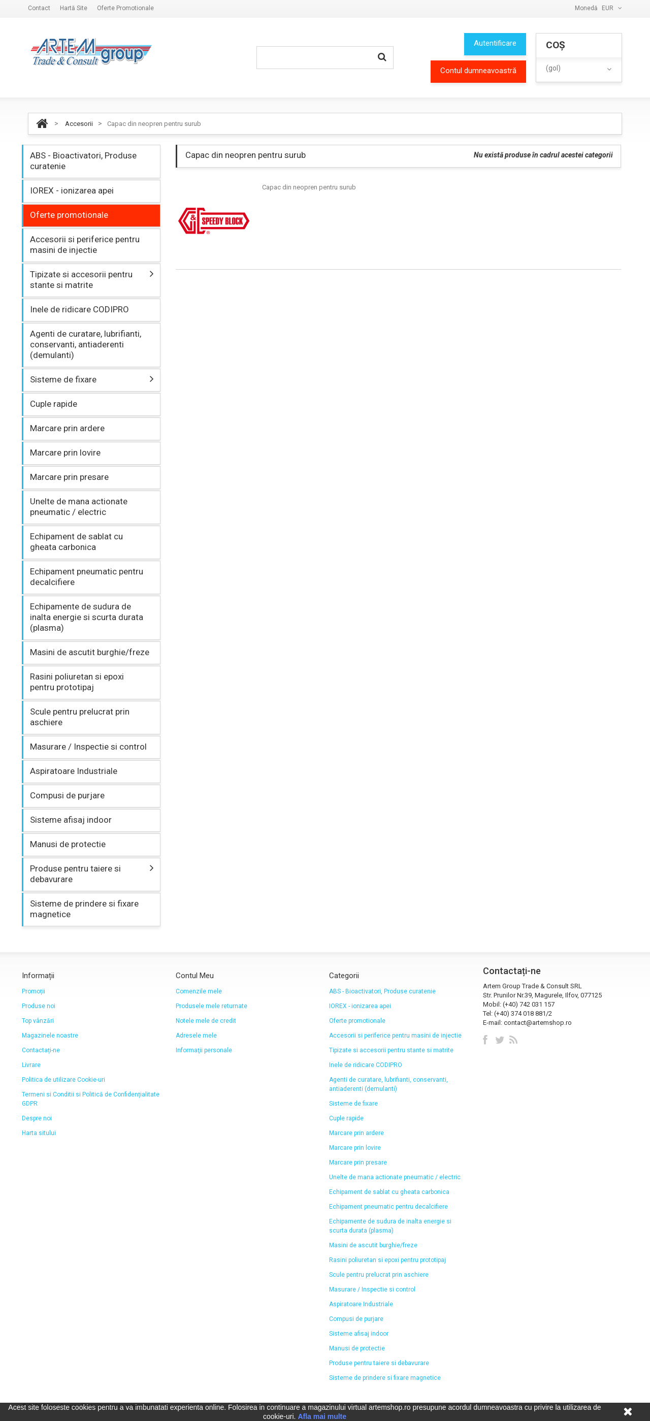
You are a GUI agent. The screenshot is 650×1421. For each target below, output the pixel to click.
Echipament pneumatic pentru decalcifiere (86, 576)
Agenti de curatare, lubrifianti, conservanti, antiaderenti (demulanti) (85, 344)
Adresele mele (196, 1035)
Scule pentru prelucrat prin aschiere (79, 716)
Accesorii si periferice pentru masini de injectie (85, 244)
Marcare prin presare (69, 477)
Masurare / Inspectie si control (88, 746)
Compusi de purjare (67, 795)
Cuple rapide (53, 404)
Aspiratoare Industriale (73, 771)
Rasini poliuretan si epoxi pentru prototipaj (77, 681)
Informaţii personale (204, 1050)
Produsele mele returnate (211, 1006)
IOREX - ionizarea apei (72, 190)
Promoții (33, 991)
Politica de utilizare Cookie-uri (63, 1079)
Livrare (31, 1065)
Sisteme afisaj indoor (71, 820)
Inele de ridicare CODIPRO (79, 309)
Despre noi (37, 1118)
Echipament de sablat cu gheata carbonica (76, 541)
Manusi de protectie (68, 844)
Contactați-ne (41, 1050)
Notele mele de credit (206, 1020)
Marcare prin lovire (65, 452)
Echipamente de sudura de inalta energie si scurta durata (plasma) (86, 617)
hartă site (73, 8)
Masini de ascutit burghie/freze (89, 652)
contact (39, 8)
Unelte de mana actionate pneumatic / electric (78, 506)
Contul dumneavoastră (478, 70)
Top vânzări (38, 1020)
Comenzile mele (199, 991)
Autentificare (495, 43)
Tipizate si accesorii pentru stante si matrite (81, 279)
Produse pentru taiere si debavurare (75, 873)
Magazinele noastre (50, 1035)
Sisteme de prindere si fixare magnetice (84, 908)
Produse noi (38, 1006)
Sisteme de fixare (63, 379)
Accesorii (79, 123)
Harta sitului (39, 1133)
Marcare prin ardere (67, 428)
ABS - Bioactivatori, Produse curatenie (83, 160)
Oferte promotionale (125, 8)
